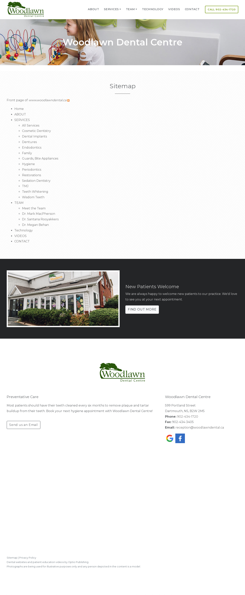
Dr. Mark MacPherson (38, 214)
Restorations (31, 175)
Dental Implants (34, 136)
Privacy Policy (27, 557)
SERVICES (111, 9)
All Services (30, 125)
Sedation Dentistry (36, 181)
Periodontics (31, 169)
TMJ (25, 186)
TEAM (130, 9)
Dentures (29, 142)
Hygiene (28, 164)
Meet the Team (34, 208)
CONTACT (192, 9)
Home (19, 109)
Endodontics (31, 147)
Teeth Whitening (35, 191)
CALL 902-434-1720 (222, 9)
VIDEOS (174, 9)
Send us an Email (23, 425)
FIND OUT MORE (142, 309)
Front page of (36, 100)
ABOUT (93, 9)
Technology (152, 9)
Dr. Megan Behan (35, 225)
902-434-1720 (187, 416)
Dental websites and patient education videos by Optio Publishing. (48, 562)
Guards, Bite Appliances (40, 158)
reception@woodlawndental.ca (200, 427)
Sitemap (12, 557)
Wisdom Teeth (33, 197)
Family (27, 153)
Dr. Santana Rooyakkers (40, 219)
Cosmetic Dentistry (36, 131)
